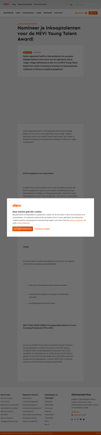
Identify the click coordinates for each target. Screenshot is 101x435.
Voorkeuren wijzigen (42, 229)
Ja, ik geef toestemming (22, 229)
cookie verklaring (23, 223)
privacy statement (76, 220)
